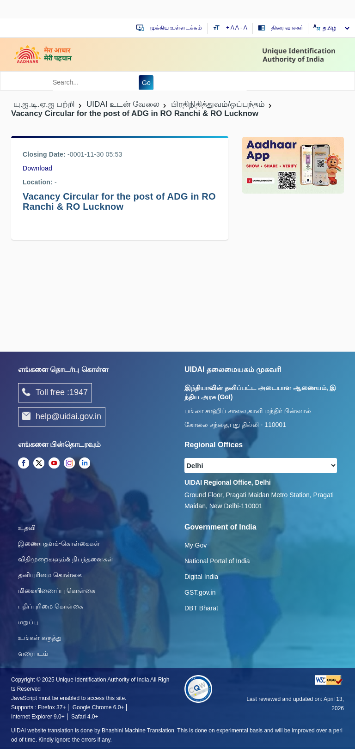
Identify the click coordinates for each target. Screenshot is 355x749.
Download (37, 168)
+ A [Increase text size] (230, 27)
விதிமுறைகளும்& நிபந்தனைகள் (65, 559)
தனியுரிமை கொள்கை (50, 574)
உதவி (27, 527)
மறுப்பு (28, 622)
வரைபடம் (33, 653)
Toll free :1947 (55, 392)
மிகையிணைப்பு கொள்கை (56, 590)
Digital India (201, 576)
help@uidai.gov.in (61, 416)
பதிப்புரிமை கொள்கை (50, 606)
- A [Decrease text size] (243, 27)
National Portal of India (217, 561)
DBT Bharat (201, 608)
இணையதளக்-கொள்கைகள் (59, 543)
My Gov (195, 545)
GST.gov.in (199, 592)
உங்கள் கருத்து (39, 637)
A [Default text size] (237, 27)
